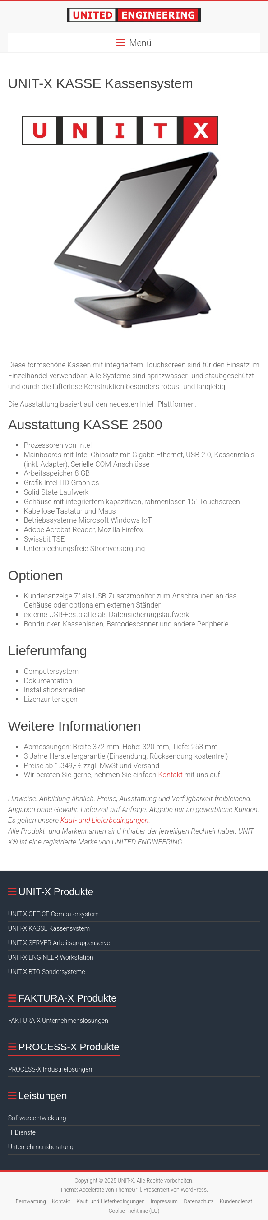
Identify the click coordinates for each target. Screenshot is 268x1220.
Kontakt (170, 774)
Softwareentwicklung (37, 1118)
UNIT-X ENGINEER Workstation (50, 957)
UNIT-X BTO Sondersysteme (46, 971)
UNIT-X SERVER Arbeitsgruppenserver (60, 942)
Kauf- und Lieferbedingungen (104, 820)
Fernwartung (31, 1201)
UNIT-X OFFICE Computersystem (53, 914)
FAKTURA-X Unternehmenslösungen (58, 1020)
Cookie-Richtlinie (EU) (134, 1211)
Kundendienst (236, 1201)
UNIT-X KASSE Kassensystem (49, 928)
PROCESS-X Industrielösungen (50, 1069)
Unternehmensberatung (41, 1146)
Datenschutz (198, 1201)
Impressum (164, 1201)
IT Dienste (22, 1132)
